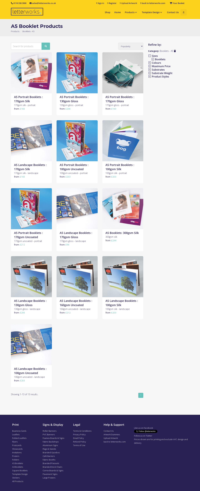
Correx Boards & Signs (53, 470)
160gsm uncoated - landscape (75, 309)
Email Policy (78, 438)
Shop (107, 12)
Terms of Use (79, 445)
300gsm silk (111, 236)
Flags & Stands (49, 448)
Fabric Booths (49, 459)
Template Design (152, 12)
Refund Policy (79, 441)
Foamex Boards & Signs (53, 438)
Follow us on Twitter (143, 435)
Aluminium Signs (50, 445)
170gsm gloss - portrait (117, 105)
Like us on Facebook (143, 427)
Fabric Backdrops (51, 441)
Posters (15, 456)
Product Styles (158, 76)
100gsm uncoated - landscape (29, 376)
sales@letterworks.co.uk (43, 3)
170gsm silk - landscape (26, 173)
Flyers (15, 441)
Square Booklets (20, 470)
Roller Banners (49, 430)
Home (117, 12)
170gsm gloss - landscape (73, 241)
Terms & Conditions (82, 430)
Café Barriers (49, 456)
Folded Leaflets (19, 438)
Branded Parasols (51, 463)
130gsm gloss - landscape (27, 309)
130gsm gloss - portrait (71, 105)
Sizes (153, 56)
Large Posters (49, 477)
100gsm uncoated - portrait (74, 173)
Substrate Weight (160, 73)
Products (131, 12)
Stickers (16, 477)
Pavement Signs (50, 474)
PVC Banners (49, 434)
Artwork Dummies (112, 434)
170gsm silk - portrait (24, 105)
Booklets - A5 (168, 50)
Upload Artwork (111, 438)
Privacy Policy (79, 434)
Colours (154, 63)
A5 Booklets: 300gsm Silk (122, 233)
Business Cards (19, 430)
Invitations (17, 452)
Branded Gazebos (51, 452)
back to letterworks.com (115, 441)
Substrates (156, 69)
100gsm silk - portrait (116, 173)
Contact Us (173, 12)
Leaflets (16, 434)
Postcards (16, 445)
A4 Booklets (17, 466)
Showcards (17, 448)
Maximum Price (159, 66)
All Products (17, 481)
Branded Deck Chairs (52, 466)
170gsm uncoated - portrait (28, 241)
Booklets (158, 59)
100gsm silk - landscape (117, 309)
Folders (15, 459)
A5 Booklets (17, 463)
